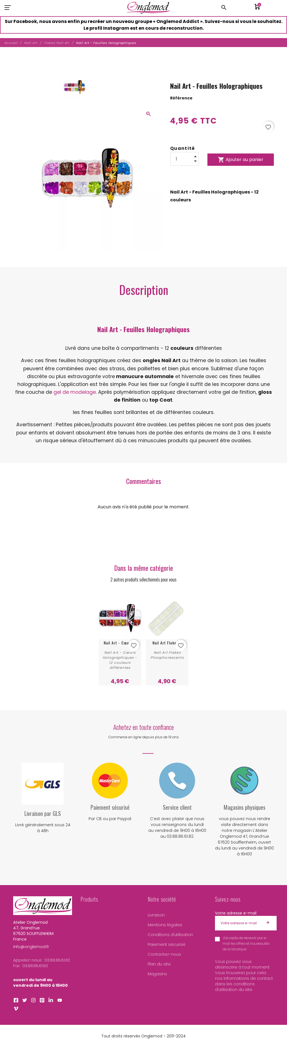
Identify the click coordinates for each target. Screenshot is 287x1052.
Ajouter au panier (240, 159)
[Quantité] (184, 158)
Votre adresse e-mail (235, 913)
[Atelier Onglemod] (148, 8)
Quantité (182, 148)
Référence (181, 98)
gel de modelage (75, 392)
